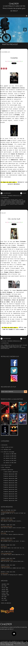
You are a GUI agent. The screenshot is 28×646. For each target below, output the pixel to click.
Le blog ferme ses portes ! (8, 512)
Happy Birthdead (5, 566)
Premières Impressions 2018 (10, 498)
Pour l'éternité (6, 467)
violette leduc (14, 204)
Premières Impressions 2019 (10, 500)
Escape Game (4, 573)
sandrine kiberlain (16, 200)
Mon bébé (3, 533)
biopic (16, 199)
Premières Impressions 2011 (14, 341)
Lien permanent (6, 193)
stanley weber (20, 203)
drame (12, 199)
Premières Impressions (7, 469)
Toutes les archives (6, 603)
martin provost (5, 204)
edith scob (16, 346)
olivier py (3, 203)
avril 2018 (4, 600)
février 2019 (5, 587)
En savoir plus (9, 644)
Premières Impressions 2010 (10, 482)
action (12, 345)
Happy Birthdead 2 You (7, 560)
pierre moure (8, 346)
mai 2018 (4, 598)
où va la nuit (18, 345)
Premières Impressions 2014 (10, 491)
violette (20, 199)
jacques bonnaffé (20, 202)
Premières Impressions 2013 (10, 489)
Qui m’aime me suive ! (6, 540)
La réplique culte (6, 449)
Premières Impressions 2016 (10, 496)
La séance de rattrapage (8, 451)
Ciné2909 (14, 3)
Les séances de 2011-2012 (10, 458)
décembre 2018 (5, 591)
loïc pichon (22, 347)
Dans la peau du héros (7, 447)
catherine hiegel (10, 202)
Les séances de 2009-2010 (10, 456)
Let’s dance (4, 546)
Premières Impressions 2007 (10, 476)
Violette (14, 57)
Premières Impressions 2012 (10, 487)
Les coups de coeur (6, 465)
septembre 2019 (5, 584)
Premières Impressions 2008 (10, 478)
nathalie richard (10, 203)
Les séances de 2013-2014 (10, 460)
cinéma (6, 199)
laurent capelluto (13, 347)
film (9, 199)
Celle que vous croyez (6, 519)
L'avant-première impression (11, 471)
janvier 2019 (5, 589)
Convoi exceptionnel (6, 553)
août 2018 (4, 596)
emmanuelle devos (6, 200)
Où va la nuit (14, 218)
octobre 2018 (5, 593)
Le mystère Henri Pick (6, 526)
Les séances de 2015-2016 (10, 462)
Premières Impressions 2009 (10, 480)
